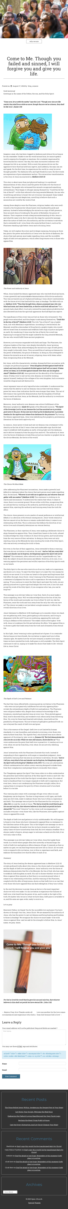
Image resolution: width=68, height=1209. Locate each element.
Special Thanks (34, 1203)
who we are (34, 41)
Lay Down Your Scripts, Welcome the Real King (34, 1112)
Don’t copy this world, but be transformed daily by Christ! (39, 1146)
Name (4, 1064)
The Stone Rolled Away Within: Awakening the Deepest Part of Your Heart (34, 1108)
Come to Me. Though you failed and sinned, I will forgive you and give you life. (34, 66)
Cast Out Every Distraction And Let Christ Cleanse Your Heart (34, 1125)
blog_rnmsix (33, 86)
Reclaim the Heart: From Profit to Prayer (34, 1120)
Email (4, 1070)
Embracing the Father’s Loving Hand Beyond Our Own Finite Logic (34, 1116)
